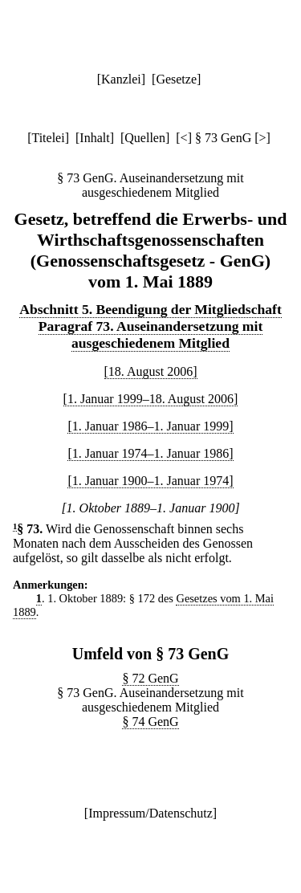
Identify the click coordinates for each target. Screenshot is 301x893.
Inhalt (94, 138)
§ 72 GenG (150, 678)
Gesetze (176, 79)
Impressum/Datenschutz (150, 813)
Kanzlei (121, 79)
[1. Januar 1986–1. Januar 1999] (150, 426)
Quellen (144, 138)
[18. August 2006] (150, 371)
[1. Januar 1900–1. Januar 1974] (150, 480)
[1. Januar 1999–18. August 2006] (150, 399)
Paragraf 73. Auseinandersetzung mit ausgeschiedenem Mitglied (151, 334)
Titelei (47, 138)
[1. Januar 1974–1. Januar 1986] (150, 453)
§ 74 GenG (150, 721)
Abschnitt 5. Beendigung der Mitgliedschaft (150, 309)
